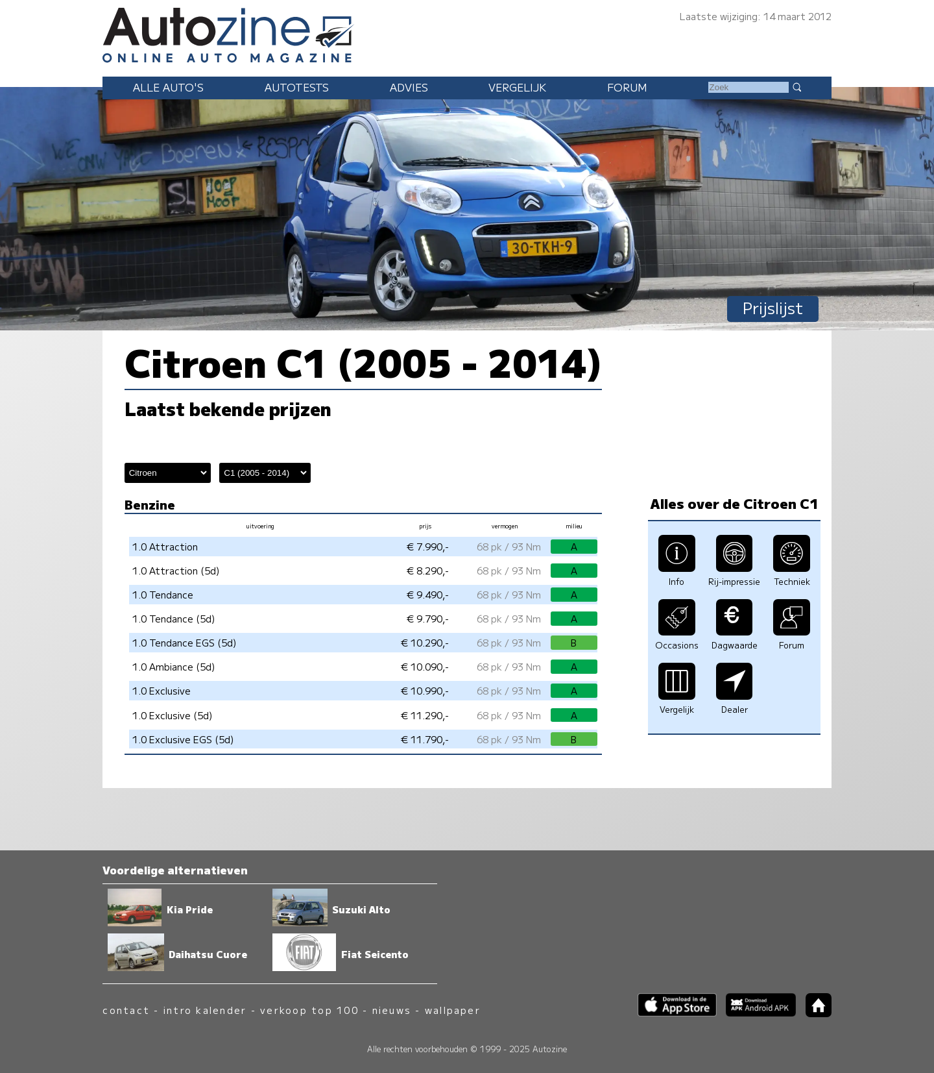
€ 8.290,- (428, 570)
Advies (409, 87)
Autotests (297, 87)
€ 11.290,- (425, 715)
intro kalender (204, 1010)
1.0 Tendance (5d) (173, 618)
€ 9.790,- (428, 618)
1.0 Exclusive (161, 690)
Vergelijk (517, 87)
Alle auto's (168, 87)
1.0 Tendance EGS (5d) (184, 642)
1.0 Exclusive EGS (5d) (183, 739)
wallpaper (453, 1010)
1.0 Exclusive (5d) (172, 715)
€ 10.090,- (425, 666)
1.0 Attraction (165, 546)
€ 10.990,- (425, 690)
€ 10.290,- (425, 642)
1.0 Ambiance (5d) (173, 666)
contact (126, 1010)
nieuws (391, 1010)
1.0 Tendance (162, 594)
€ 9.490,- (428, 594)
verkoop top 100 (309, 1010)
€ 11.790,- (425, 739)
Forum (627, 87)
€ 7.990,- (428, 546)
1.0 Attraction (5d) (176, 570)
